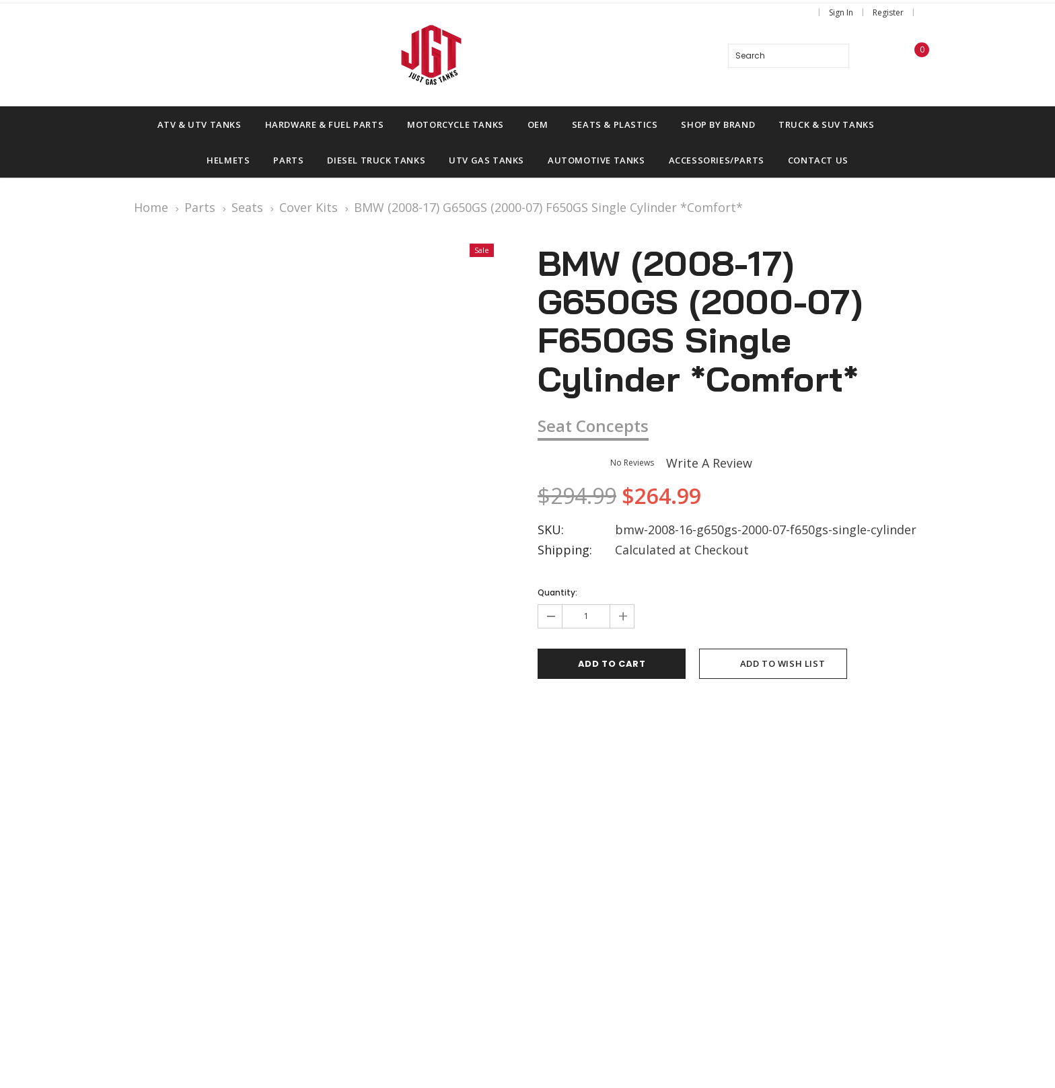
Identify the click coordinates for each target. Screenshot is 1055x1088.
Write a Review (709, 463)
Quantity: (557, 592)
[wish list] (877, 56)
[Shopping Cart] (913, 56)
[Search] (836, 55)
